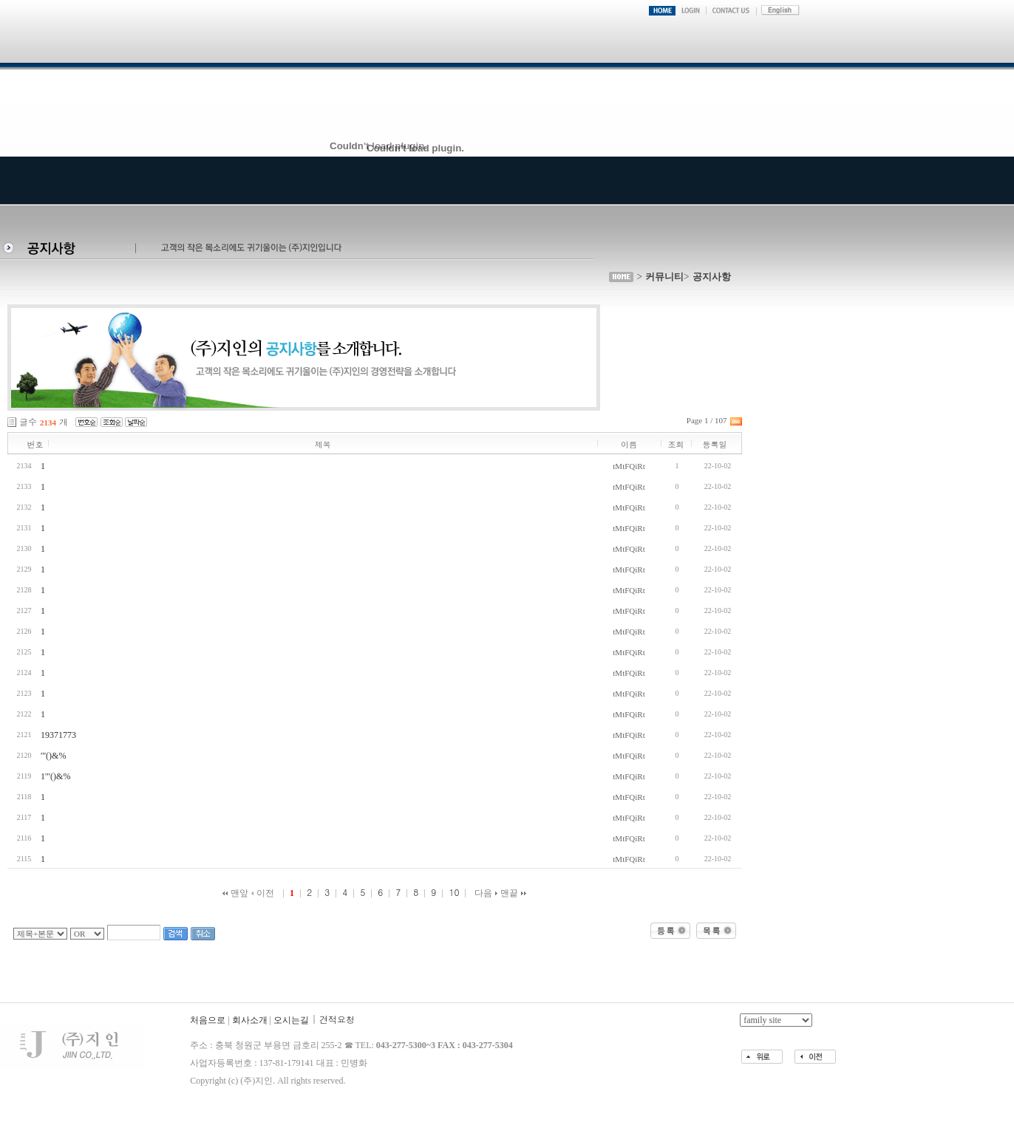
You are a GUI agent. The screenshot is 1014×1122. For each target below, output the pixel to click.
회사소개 (250, 1020)
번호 (35, 444)
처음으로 (207, 1020)
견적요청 (337, 1019)
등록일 (715, 444)
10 (454, 892)
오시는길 (291, 1020)
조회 (676, 444)
